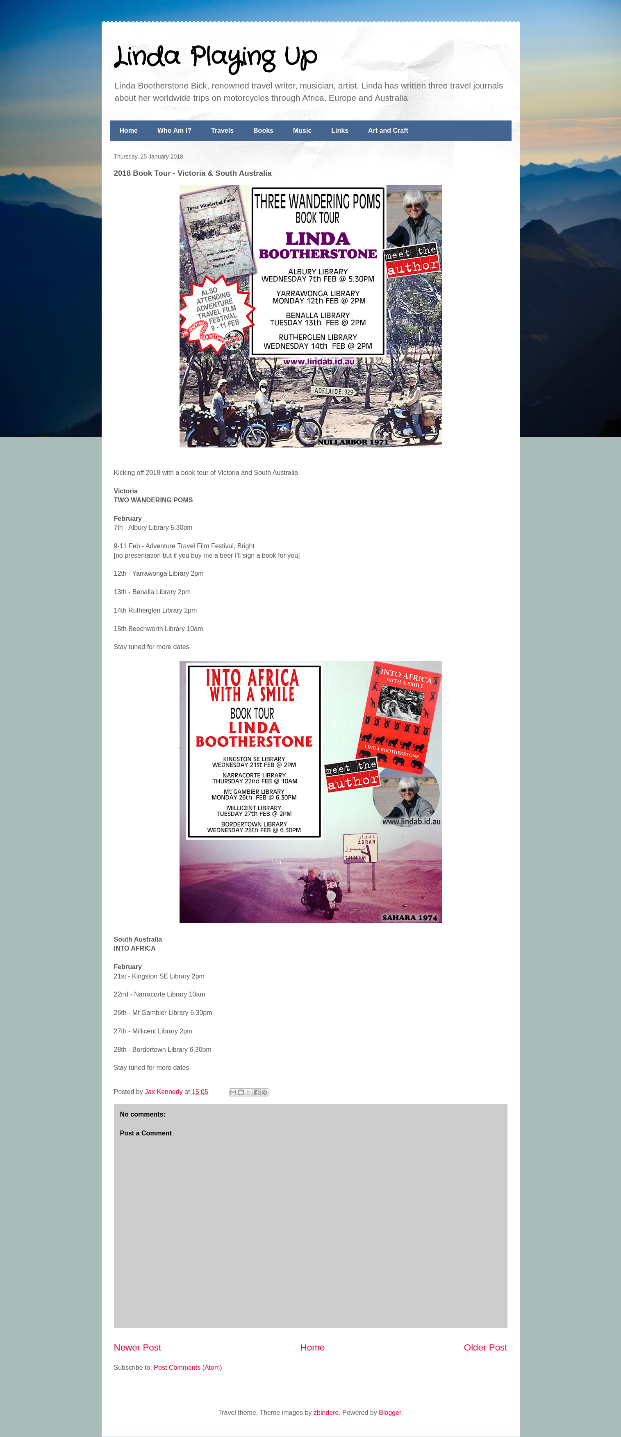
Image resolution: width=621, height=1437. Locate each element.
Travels (222, 130)
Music (302, 130)
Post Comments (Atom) (188, 1367)
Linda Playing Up (215, 57)
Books (263, 130)
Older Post (485, 1347)
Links (339, 130)
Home (129, 130)
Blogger (390, 1412)
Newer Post (138, 1347)
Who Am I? (174, 130)
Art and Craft (388, 130)
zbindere (326, 1412)
